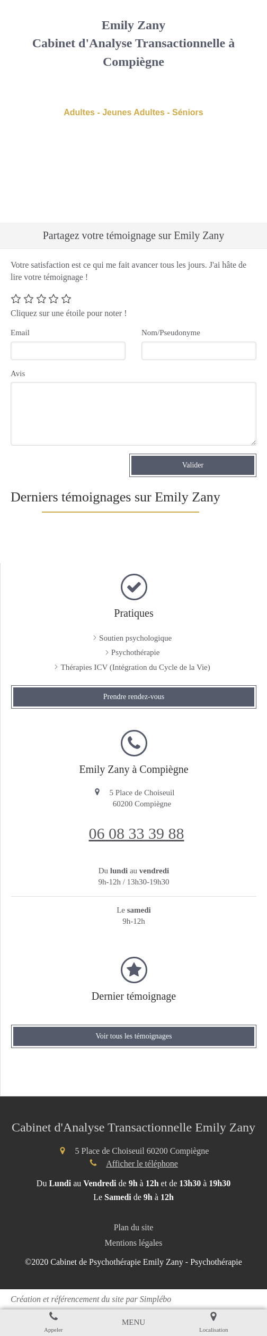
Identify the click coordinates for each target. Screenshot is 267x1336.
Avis (18, 373)
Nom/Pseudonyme (170, 332)
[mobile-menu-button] (133, 1322)
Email (20, 332)
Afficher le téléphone (142, 1163)
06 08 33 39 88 (136, 833)
